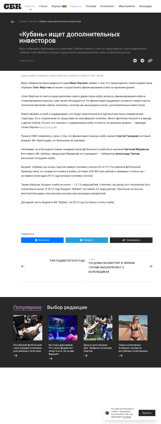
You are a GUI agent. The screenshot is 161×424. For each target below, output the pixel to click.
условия (127, 417)
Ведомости (48, 127)
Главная (23, 21)
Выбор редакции (67, 307)
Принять (147, 413)
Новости (33, 21)
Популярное (27, 307)
